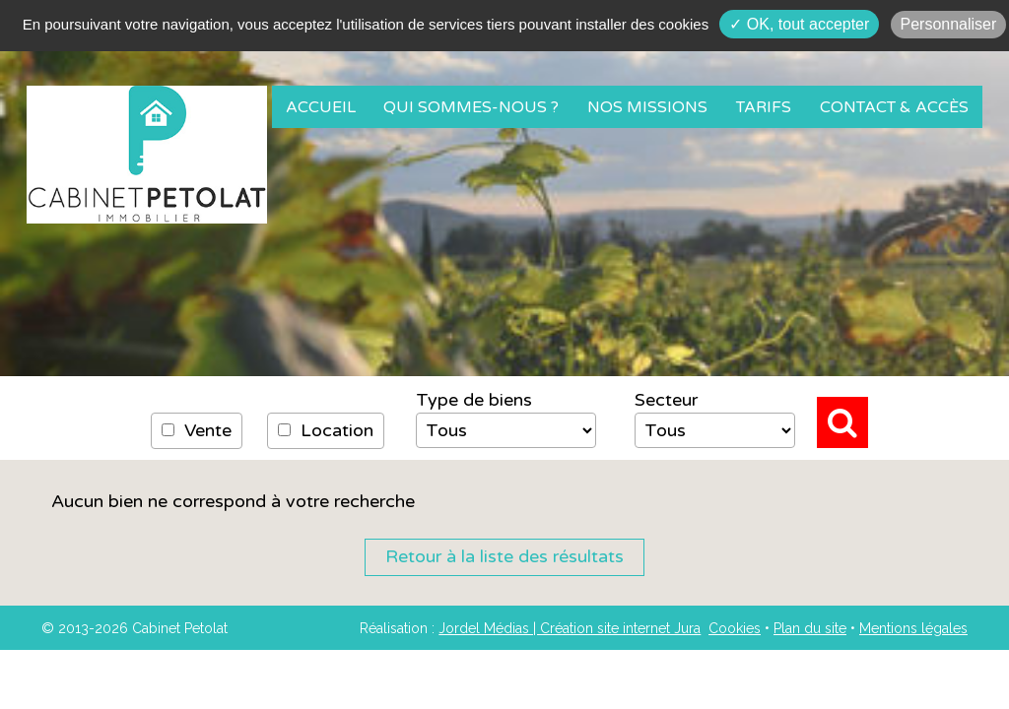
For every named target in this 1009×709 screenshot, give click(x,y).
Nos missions (647, 107)
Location (325, 430)
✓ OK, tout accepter (799, 24)
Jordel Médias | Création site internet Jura (569, 628)
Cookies (734, 628)
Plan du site (810, 628)
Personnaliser (949, 24)
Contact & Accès (894, 107)
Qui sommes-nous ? (471, 107)
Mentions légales (913, 628)
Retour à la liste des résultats (504, 556)
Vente (197, 430)
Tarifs (763, 107)
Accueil (321, 107)
